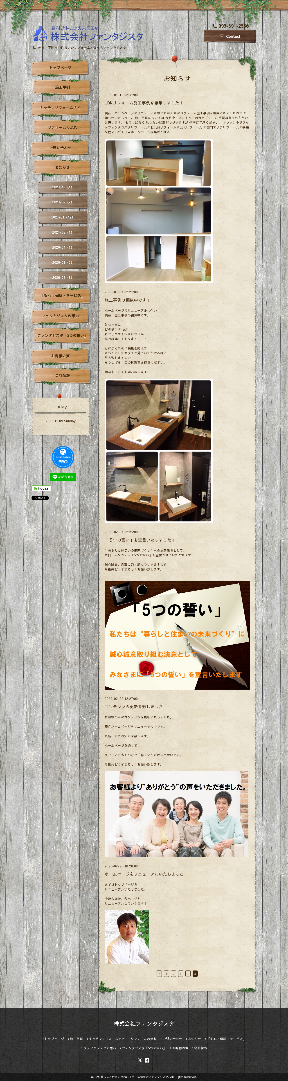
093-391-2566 (231, 26)
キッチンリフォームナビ (60, 107)
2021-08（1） (63, 232)
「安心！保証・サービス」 (62, 295)
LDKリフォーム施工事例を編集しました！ (144, 103)
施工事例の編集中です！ (128, 300)
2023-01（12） (63, 217)
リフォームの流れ (62, 127)
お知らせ (62, 167)
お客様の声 (60, 355)
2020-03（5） (63, 262)
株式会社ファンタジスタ (144, 1023)
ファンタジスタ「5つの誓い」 (62, 335)
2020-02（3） (63, 277)
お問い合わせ (60, 147)
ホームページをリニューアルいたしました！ (146, 874)
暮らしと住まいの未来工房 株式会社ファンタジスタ (134, 1077)
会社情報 (62, 375)
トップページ (60, 67)
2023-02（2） (63, 202)
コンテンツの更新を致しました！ (136, 706)
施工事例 (62, 87)
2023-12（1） (63, 187)
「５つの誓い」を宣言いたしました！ (140, 540)
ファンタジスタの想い (60, 315)
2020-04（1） (63, 247)
